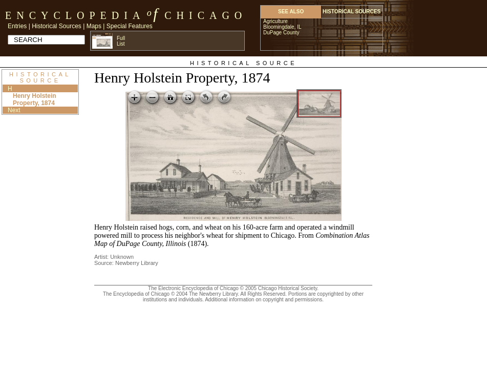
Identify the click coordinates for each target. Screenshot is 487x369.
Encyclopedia (75, 15)
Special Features (130, 26)
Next (14, 110)
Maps (94, 26)
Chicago (205, 15)
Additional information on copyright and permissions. (264, 299)
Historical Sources (56, 26)
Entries (17, 26)
